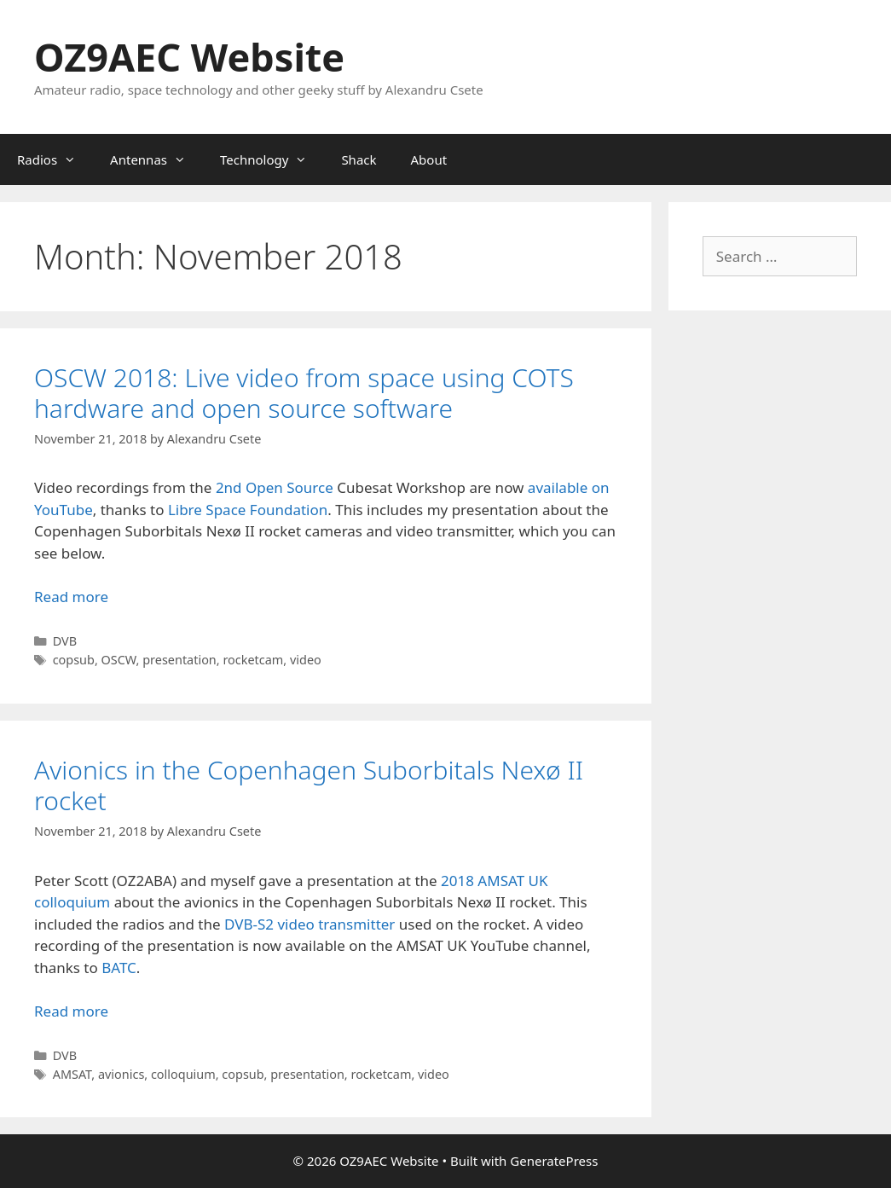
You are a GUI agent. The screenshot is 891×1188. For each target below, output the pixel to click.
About (429, 159)
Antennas (156, 159)
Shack (358, 159)
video (305, 660)
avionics (121, 1074)
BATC (118, 967)
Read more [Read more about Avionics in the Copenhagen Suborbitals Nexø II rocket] (71, 1011)
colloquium (183, 1074)
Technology (272, 159)
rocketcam (253, 660)
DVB (65, 641)
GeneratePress (554, 1160)
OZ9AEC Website (189, 57)
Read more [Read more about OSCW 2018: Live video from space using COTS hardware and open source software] (71, 596)
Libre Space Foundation (247, 509)
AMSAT (72, 1074)
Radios (55, 159)
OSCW (118, 660)
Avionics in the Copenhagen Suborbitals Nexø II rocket (308, 785)
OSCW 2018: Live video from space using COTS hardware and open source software (304, 393)
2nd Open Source (276, 487)
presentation (179, 660)
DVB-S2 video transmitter (309, 924)
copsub (74, 660)
